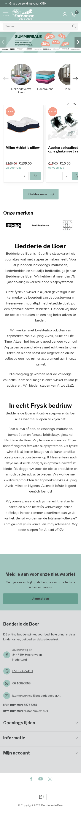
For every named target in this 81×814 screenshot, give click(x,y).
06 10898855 (21, 683)
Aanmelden (40, 599)
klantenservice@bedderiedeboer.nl (36, 696)
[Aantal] (24, 175)
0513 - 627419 (22, 671)
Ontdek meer (41, 194)
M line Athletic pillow (23, 148)
